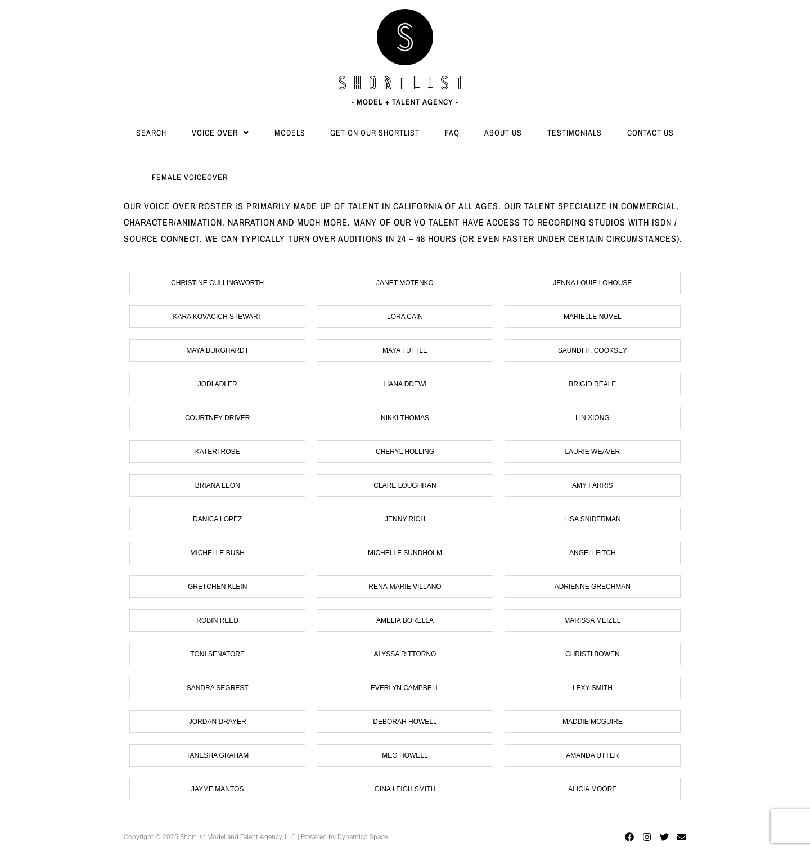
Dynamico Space (363, 837)
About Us (503, 133)
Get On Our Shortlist (375, 133)
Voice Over (220, 133)
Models (289, 133)
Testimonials (574, 133)
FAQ (452, 133)
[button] (220, 132)
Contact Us (650, 133)
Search (151, 133)
